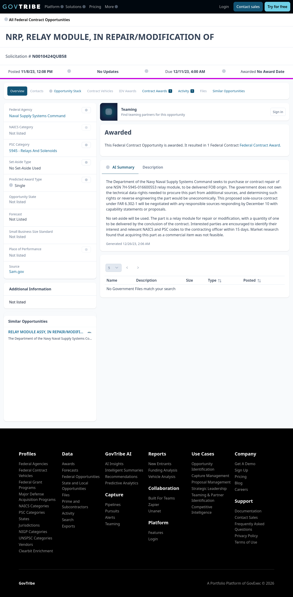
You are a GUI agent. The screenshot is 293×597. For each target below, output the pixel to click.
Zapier (153, 504)
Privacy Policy (246, 535)
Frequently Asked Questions (249, 526)
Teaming (112, 523)
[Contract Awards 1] (157, 91)
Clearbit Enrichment (36, 550)
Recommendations (121, 476)
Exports (68, 526)
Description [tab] (153, 167)
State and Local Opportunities (75, 485)
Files (66, 494)
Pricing (95, 6)
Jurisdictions (29, 525)
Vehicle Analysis (161, 476)
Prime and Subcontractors (75, 504)
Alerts (110, 517)
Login (224, 6)
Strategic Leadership (209, 488)
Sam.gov (16, 271)
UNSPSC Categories (35, 538)
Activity (68, 513)
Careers (241, 489)
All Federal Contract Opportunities (37, 19)
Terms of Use (246, 542)
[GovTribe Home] (21, 7)
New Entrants (159, 463)
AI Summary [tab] (120, 167)
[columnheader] (224, 280)
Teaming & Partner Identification (208, 497)
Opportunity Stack (65, 91)
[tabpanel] (194, 212)
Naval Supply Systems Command (37, 115)
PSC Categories (32, 512)
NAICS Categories (34, 505)
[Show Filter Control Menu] (86, 110)
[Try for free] (277, 6)
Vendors (26, 544)
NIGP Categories (33, 531)
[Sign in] (278, 112)
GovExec (254, 583)
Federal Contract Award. (260, 145)
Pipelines (113, 504)
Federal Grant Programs (30, 485)
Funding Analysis (162, 470)
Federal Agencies (33, 463)
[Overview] (17, 91)
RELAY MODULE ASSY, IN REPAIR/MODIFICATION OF (46, 332)
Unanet (154, 511)
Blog (238, 483)
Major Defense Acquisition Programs (37, 496)
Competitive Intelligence (202, 509)
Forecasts (70, 470)
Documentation (248, 511)
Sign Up (241, 470)
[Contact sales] (248, 6)
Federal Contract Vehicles (33, 473)
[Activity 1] (186, 91)
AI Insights (114, 463)
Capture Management (210, 475)
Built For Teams (161, 498)
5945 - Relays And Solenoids (33, 150)
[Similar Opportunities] (229, 91)
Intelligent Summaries (124, 470)
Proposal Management (211, 482)
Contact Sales (246, 517)
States (24, 518)
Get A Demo (245, 463)
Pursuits (112, 511)
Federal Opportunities (81, 476)
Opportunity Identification (203, 466)
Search (68, 519)
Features (155, 532)
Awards (68, 463)
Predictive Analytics (121, 483)
